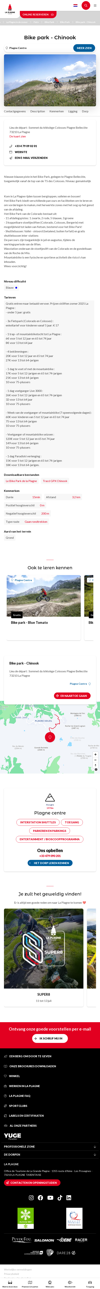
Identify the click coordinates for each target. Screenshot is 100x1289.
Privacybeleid (11, 1273)
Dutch (75, 5)
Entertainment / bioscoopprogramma (50, 839)
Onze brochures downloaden (30, 1066)
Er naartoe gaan (73, 695)
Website (18, 152)
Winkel (12, 1076)
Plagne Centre (21, 580)
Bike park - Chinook (85, 22)
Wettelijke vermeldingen (18, 1269)
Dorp (85, 111)
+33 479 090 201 (50, 856)
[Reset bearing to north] (95, 765)
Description (37, 111)
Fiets (38, 22)
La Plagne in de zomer (18, 22)
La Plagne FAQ (17, 1095)
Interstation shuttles (38, 822)
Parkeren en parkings (49, 830)
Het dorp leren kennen (51, 863)
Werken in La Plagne (22, 1086)
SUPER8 (43, 994)
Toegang (72, 822)
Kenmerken (56, 111)
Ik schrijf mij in (51, 1038)
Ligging (72, 111)
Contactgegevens (15, 111)
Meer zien (84, 48)
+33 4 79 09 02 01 (23, 146)
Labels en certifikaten (24, 1115)
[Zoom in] (95, 754)
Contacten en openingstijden (33, 1182)
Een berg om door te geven (27, 1056)
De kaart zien (17, 136)
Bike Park (51, 22)
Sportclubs (15, 1105)
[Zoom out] (95, 760)
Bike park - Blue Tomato (29, 622)
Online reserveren (38, 14)
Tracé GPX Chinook (55, 481)
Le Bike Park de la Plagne (21, 481)
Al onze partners (20, 1125)
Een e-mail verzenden (28, 157)
